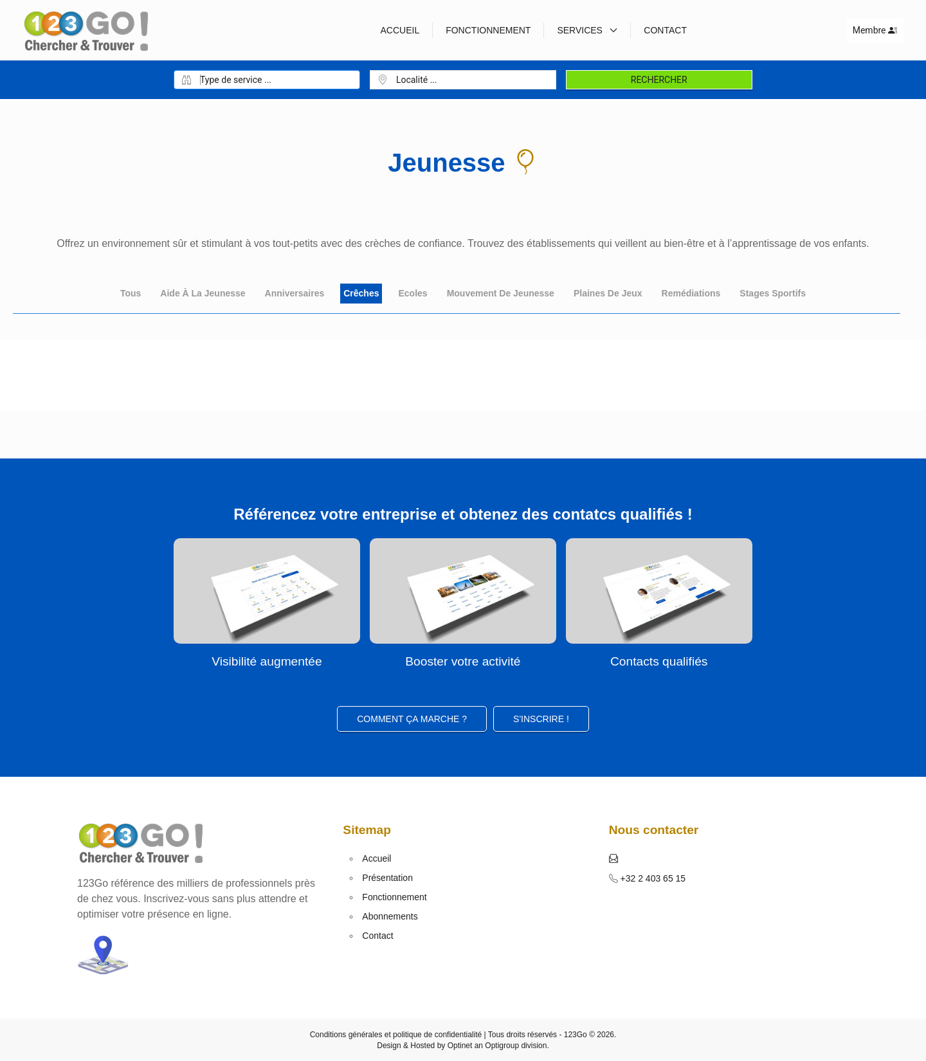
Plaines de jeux (608, 293)
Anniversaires (295, 293)
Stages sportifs (773, 293)
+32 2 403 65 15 (652, 878)
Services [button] (587, 30)
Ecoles (412, 293)
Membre (875, 30)
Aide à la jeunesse (202, 293)
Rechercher (659, 80)
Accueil (399, 30)
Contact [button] (665, 30)
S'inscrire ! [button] (541, 719)
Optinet (460, 1045)
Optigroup (502, 1045)
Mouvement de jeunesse (500, 293)
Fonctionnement (488, 30)
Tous (130, 293)
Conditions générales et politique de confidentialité (396, 1034)
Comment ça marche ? (412, 719)
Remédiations (691, 293)
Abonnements (389, 916)
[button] (613, 858)
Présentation (387, 878)
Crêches (361, 293)
